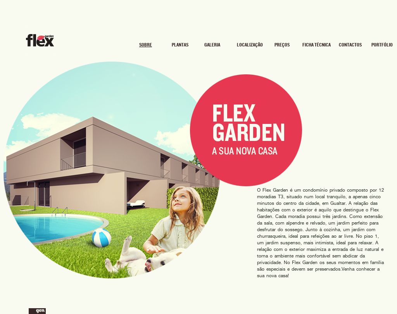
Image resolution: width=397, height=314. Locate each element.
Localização (249, 45)
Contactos (350, 45)
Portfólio (382, 45)
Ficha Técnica (316, 45)
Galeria (212, 45)
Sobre (145, 45)
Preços (282, 45)
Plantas (180, 45)
